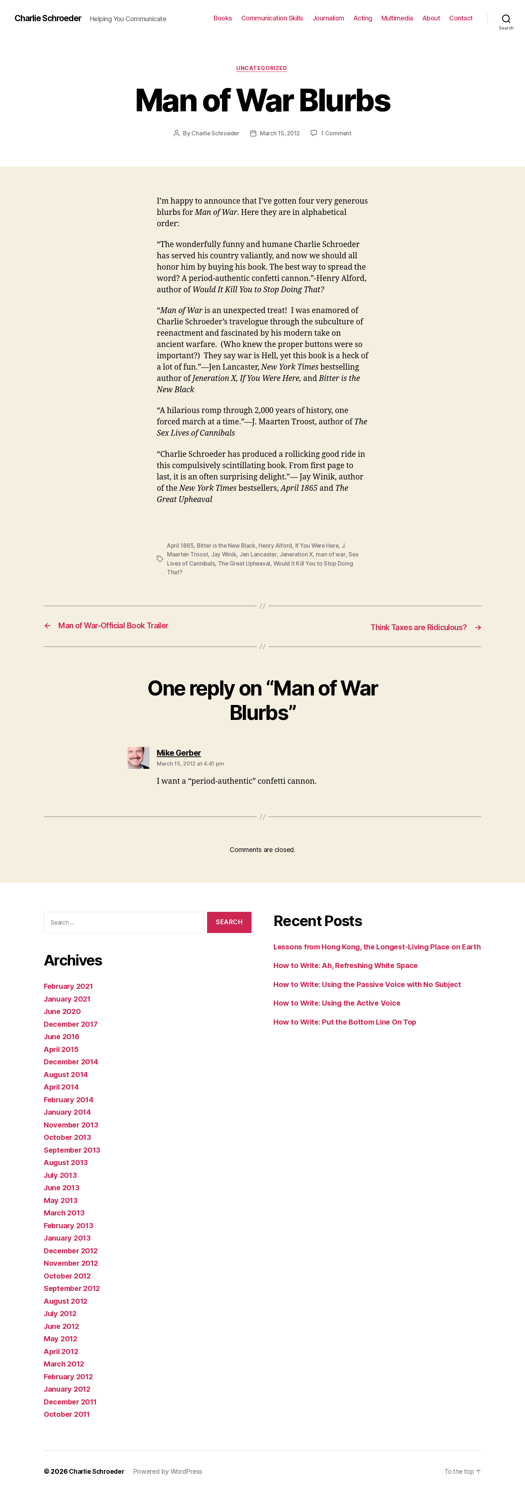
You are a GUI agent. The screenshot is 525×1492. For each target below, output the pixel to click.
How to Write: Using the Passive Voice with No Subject (372, 995)
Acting (362, 18)
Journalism (328, 18)
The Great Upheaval (245, 563)
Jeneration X (298, 555)
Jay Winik (225, 555)
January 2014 (69, 1112)
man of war (332, 555)
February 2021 (70, 986)
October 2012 (69, 1275)
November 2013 (73, 1124)
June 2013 (63, 1187)
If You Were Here (321, 546)
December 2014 (73, 1061)
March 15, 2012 (280, 134)
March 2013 (65, 1212)
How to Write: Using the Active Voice (340, 1014)
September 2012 (74, 1288)
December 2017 (73, 1024)
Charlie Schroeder (50, 18)
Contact (461, 18)
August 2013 (67, 1162)
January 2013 (68, 1237)
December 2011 (72, 1401)
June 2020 (63, 1011)
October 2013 (69, 1137)
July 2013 (61, 1175)
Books (223, 18)
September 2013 (74, 1149)
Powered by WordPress (171, 1471)
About (431, 18)
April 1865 (180, 546)
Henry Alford (278, 546)
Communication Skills (272, 18)
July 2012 (61, 1313)
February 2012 (70, 1376)
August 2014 (67, 1074)
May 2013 (61, 1200)
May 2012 (61, 1338)
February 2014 (70, 1099)
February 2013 (70, 1225)
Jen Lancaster (259, 555)
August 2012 (67, 1301)
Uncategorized (262, 69)
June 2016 (63, 1036)
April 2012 (62, 1351)
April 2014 (63, 1086)
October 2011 (68, 1414)
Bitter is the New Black (228, 546)
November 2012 (73, 1263)
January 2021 (68, 998)
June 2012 (63, 1326)
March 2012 (65, 1363)
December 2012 (73, 1250)
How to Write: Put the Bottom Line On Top (348, 1033)
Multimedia (397, 18)
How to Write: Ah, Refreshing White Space (350, 976)
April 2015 (62, 1049)
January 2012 (68, 1388)
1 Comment (337, 134)
